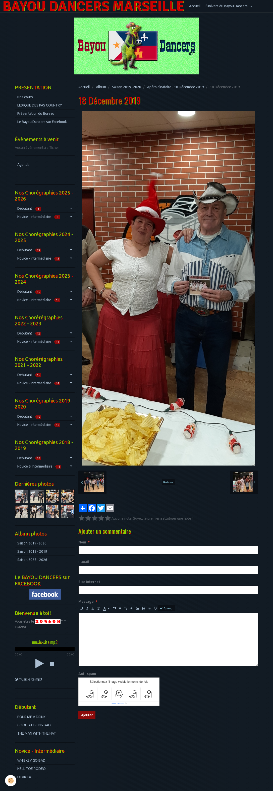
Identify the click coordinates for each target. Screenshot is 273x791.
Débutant (29, 208)
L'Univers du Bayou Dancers (226, 6)
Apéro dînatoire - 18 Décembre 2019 (175, 87)
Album (101, 87)
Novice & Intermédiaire (39, 466)
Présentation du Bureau (35, 113)
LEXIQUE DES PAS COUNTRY (39, 105)
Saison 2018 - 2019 (32, 551)
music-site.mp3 (30, 679)
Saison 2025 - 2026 (32, 560)
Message (86, 602)
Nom (82, 542)
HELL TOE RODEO (31, 769)
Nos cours (25, 97)
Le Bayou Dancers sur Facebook (42, 122)
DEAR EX (24, 777)
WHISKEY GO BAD (31, 760)
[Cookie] (10, 780)
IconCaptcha (118, 703)
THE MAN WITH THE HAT (36, 733)
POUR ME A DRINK (31, 717)
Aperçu (167, 608)
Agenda (23, 165)
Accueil (195, 6)
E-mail (83, 562)
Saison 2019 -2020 (126, 87)
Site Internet (89, 582)
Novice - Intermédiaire (38, 217)
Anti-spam (87, 674)
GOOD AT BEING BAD (34, 725)
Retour (168, 482)
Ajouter (87, 715)
